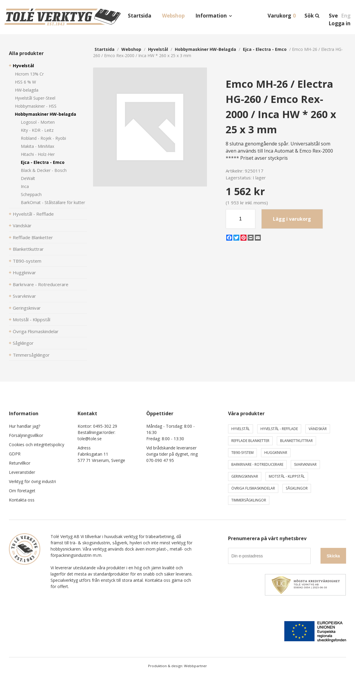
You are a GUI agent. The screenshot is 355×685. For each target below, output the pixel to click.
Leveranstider (22, 472)
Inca (25, 186)
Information (211, 15)
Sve (333, 15)
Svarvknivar (24, 296)
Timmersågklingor (31, 355)
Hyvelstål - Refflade (33, 214)
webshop (131, 49)
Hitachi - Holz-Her (38, 154)
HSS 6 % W (25, 82)
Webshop (173, 15)
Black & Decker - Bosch (44, 170)
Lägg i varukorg (292, 219)
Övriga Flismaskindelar (36, 331)
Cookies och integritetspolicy (36, 444)
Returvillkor (19, 463)
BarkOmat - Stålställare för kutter (53, 202)
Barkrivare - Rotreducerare (40, 284)
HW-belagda (26, 90)
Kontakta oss (21, 500)
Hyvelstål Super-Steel (35, 98)
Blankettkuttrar (28, 249)
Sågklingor (23, 343)
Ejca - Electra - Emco (43, 162)
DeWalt (28, 178)
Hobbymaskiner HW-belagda (45, 114)
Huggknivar (24, 272)
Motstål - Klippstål (31, 319)
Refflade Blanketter (33, 237)
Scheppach (31, 194)
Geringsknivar (27, 308)
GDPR (15, 454)
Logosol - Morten (38, 122)
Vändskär (22, 225)
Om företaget (22, 490)
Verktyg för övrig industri (32, 481)
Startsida (139, 15)
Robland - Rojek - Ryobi (43, 138)
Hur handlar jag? (24, 426)
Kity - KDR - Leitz (37, 130)
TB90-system (27, 261)
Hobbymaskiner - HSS (35, 106)
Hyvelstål (23, 65)
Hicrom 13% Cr (29, 74)
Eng (346, 15)
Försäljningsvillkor (26, 435)
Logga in (340, 23)
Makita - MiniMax (37, 146)
